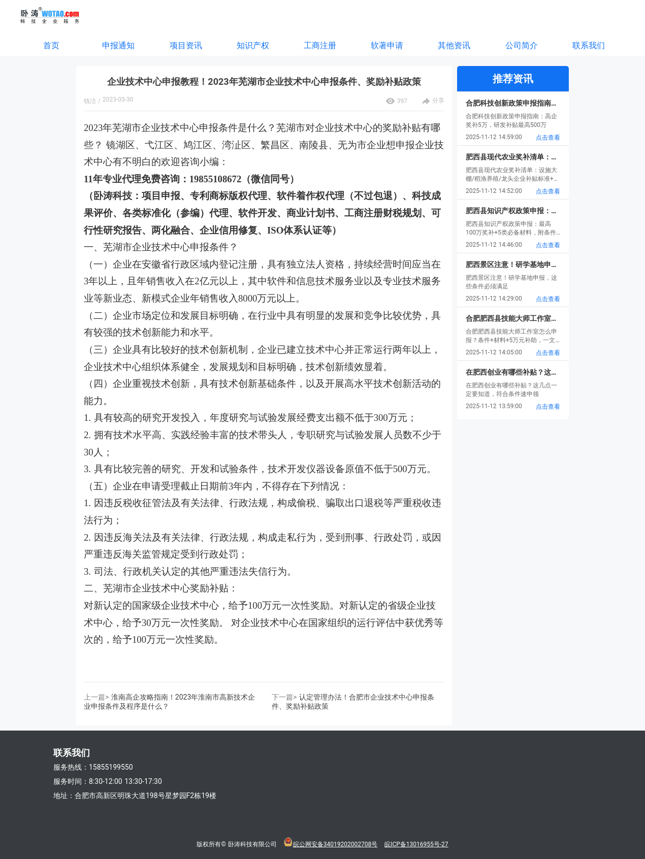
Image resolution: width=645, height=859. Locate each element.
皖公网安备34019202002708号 (335, 844)
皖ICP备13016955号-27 (416, 844)
